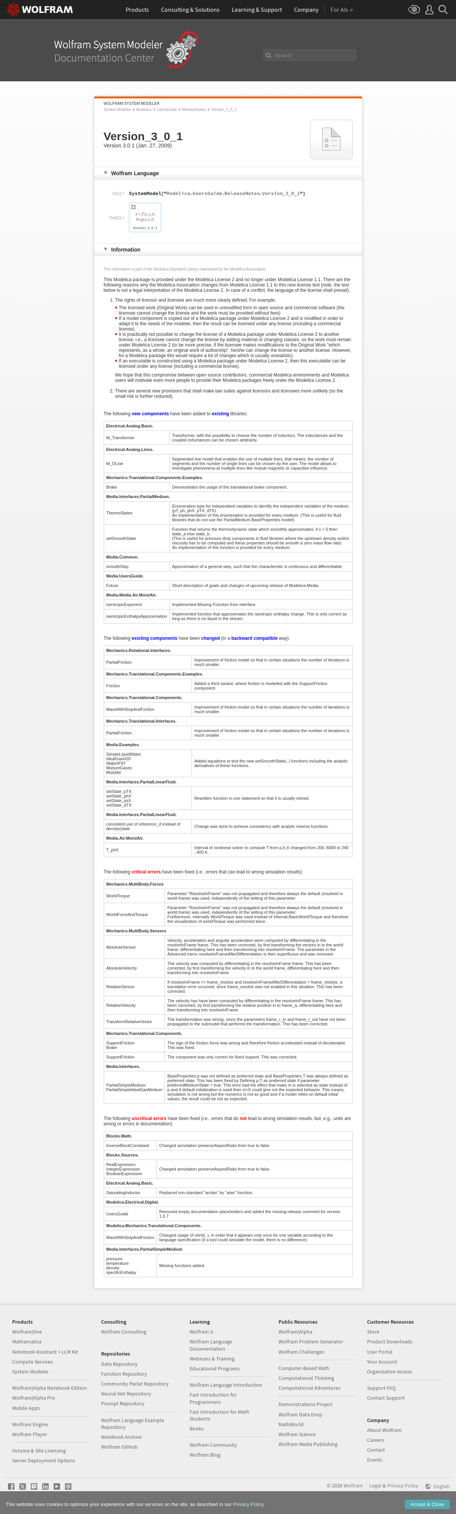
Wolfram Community (213, 1444)
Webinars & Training (212, 1358)
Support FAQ (381, 1387)
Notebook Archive (121, 1436)
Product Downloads (389, 1341)
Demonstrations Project (305, 1404)
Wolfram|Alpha (295, 1331)
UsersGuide (167, 110)
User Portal (380, 1351)
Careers (375, 1439)
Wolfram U (202, 1331)
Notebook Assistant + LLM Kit (45, 1351)
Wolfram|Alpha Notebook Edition (49, 1387)
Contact (376, 1449)
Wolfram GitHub (119, 1446)
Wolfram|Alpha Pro (33, 1397)
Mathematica (26, 1341)
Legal (375, 1485)
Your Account (382, 1361)
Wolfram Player (29, 1434)
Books (197, 1428)
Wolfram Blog (205, 1454)
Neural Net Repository (126, 1393)
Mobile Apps (26, 1408)
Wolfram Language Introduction (226, 1384)
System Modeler (117, 110)
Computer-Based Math (304, 1368)
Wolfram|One (27, 1331)
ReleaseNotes (194, 110)
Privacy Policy (402, 1485)
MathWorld (291, 1424)
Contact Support (386, 1397)
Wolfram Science (297, 1434)
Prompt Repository (122, 1403)
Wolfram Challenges (301, 1351)
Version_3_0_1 (224, 110)
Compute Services (32, 1361)
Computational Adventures (309, 1387)
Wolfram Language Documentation (211, 1345)
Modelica (144, 110)
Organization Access (389, 1371)
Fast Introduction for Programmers (213, 1398)
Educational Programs (215, 1368)
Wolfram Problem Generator (311, 1341)
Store (373, 1331)
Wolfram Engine (30, 1424)
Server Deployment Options (43, 1460)
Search (283, 55)
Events (374, 1459)
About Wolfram (384, 1430)
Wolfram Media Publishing (308, 1444)
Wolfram (353, 1485)
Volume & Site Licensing (39, 1450)
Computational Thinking (306, 1378)
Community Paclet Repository (135, 1383)
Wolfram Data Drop (300, 1414)
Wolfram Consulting (123, 1331)
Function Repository (124, 1373)
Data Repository (119, 1364)
